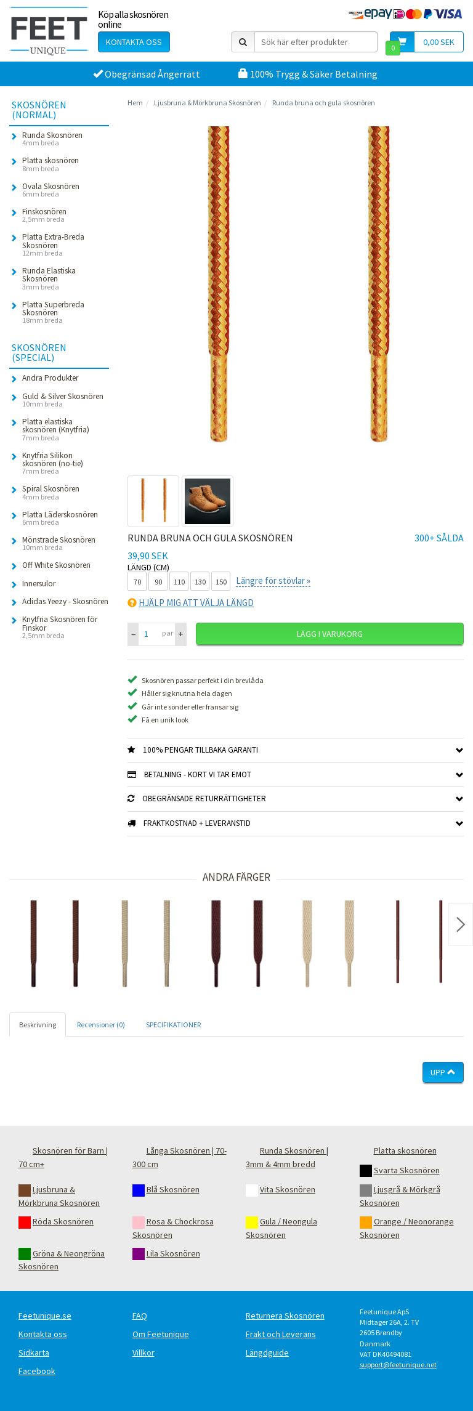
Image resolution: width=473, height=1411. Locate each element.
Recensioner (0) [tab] (101, 1024)
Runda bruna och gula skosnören (323, 102)
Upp (443, 1072)
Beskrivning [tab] (37, 1024)
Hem (135, 102)
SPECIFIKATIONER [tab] (173, 1024)
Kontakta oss (134, 41)
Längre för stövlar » (273, 580)
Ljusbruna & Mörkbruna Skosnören (207, 102)
